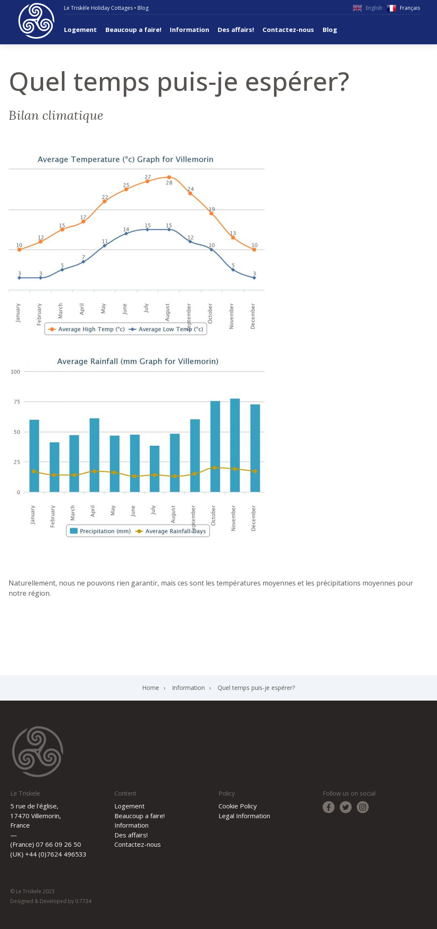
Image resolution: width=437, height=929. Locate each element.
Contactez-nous (288, 29)
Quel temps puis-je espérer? (256, 688)
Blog (143, 8)
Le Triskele (36, 21)
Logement (80, 29)
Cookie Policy (237, 806)
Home (150, 688)
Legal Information (244, 815)
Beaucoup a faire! (133, 29)
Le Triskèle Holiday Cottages (98, 8)
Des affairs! (236, 29)
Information (189, 29)
